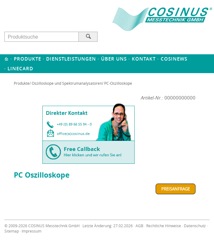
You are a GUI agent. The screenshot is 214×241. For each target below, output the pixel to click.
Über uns (114, 59)
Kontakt (144, 59)
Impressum (31, 231)
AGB (139, 225)
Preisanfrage (175, 189)
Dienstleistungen (71, 59)
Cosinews (174, 59)
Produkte (27, 59)
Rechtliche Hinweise (163, 225)
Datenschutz (195, 225)
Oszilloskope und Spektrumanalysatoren (67, 83)
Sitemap (11, 231)
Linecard (20, 69)
